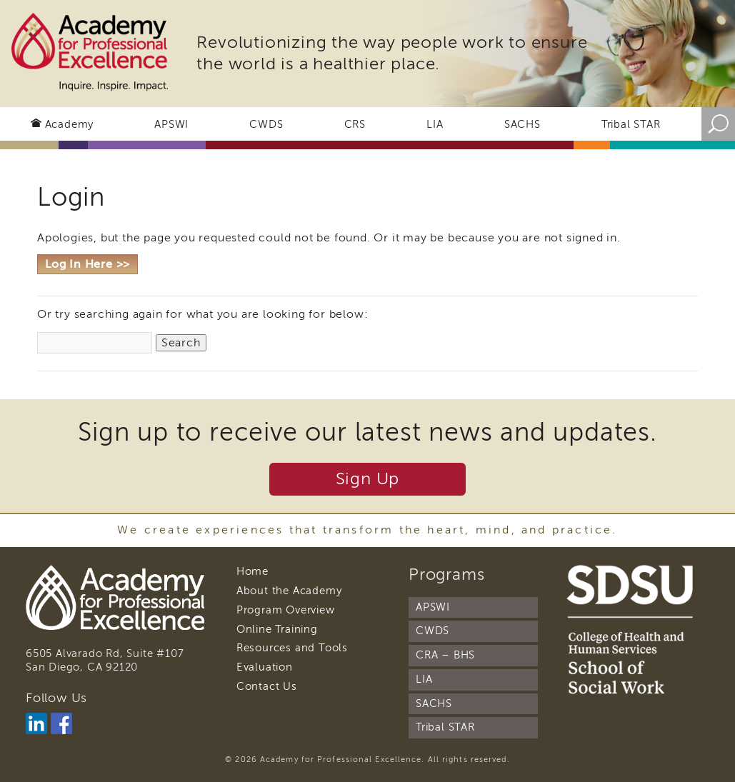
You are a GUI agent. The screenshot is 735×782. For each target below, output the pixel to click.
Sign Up (368, 478)
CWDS (266, 124)
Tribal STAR (631, 124)
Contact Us (266, 686)
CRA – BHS (445, 655)
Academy (69, 124)
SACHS (522, 124)
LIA (434, 124)
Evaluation (264, 667)
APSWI (171, 124)
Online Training (277, 629)
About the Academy (289, 590)
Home (252, 571)
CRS (355, 124)
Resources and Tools (292, 647)
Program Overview (285, 610)
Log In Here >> (87, 264)
